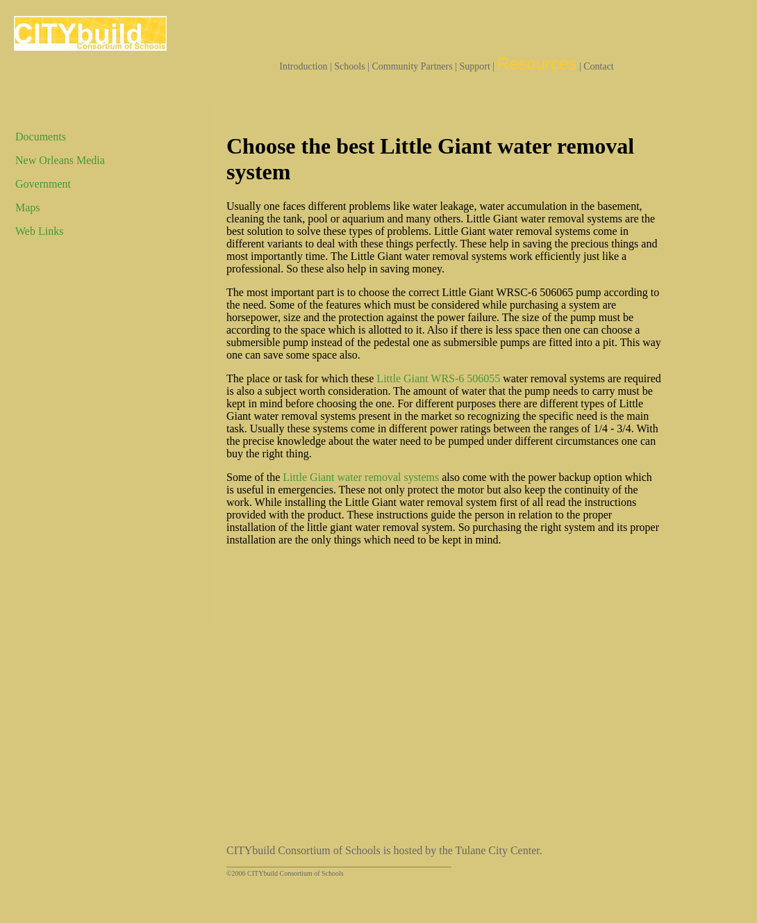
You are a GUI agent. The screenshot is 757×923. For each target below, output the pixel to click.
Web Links (39, 231)
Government (43, 184)
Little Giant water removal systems (361, 477)
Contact (598, 66)
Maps (27, 207)
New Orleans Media (60, 160)
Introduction (303, 66)
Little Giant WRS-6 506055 (438, 378)
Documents (40, 136)
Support (475, 66)
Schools (349, 66)
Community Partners (412, 66)
